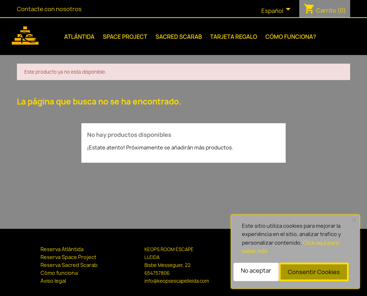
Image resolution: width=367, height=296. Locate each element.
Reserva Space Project (68, 257)
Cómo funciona (59, 272)
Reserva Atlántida (62, 249)
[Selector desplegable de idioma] (277, 11)
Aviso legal (53, 280)
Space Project (125, 37)
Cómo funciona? (291, 37)
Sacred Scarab (179, 37)
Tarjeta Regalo (233, 37)
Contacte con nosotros (49, 9)
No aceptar (256, 270)
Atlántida (79, 37)
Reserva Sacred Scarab (68, 265)
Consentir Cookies (314, 272)
